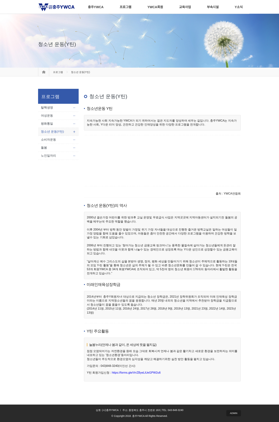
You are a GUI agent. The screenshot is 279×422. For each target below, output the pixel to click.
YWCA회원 (155, 7)
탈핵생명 (47, 107)
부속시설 (213, 7)
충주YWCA (96, 7)
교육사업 (185, 7)
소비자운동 (48, 139)
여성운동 (47, 115)
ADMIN (233, 413)
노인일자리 (48, 155)
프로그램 (58, 72)
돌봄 (44, 147)
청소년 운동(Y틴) (52, 131)
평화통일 (47, 123)
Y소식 (239, 7)
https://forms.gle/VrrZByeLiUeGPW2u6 (136, 372)
